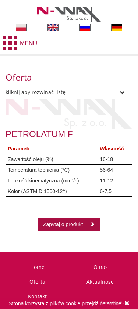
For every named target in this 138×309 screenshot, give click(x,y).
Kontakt (37, 296)
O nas (100, 266)
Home (37, 266)
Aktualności (100, 281)
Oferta (37, 281)
